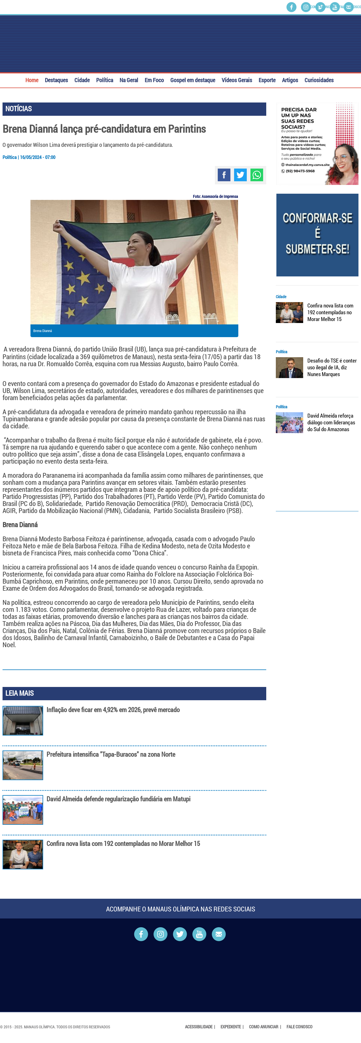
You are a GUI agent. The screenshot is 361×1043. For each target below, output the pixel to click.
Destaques (56, 79)
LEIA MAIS (19, 693)
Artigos (290, 79)
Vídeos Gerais (237, 79)
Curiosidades (319, 79)
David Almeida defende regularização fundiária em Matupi (118, 799)
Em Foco (154, 79)
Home (31, 79)
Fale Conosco (350, 6)
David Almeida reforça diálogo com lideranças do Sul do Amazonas (331, 422)
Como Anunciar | (265, 1026)
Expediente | (232, 1026)
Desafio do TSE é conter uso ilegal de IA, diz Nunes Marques (332, 367)
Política (104, 79)
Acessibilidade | (200, 1026)
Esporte (267, 79)
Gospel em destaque (192, 79)
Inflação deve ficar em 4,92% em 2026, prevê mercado (113, 709)
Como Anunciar (322, 6)
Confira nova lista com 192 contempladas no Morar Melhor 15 (123, 843)
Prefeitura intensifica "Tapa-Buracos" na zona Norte (111, 754)
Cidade (82, 79)
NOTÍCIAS (18, 108)
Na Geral (129, 79)
